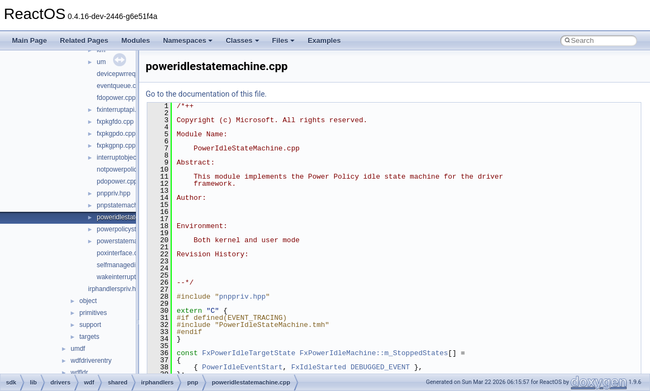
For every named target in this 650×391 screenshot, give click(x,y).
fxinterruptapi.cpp (122, 109)
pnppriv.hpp (113, 193)
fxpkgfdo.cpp (115, 121)
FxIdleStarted (318, 367)
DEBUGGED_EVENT (380, 367)
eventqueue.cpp (120, 86)
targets (89, 336)
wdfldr (79, 372)
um (101, 62)
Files (283, 40)
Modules (135, 40)
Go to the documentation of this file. (206, 94)
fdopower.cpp (116, 98)
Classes (242, 40)
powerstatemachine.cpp (131, 241)
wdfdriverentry (91, 360)
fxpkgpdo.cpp (116, 133)
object (88, 301)
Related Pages (84, 40)
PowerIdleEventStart (242, 367)
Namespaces (188, 40)
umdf (78, 348)
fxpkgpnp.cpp (116, 145)
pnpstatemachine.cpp (128, 205)
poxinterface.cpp (121, 253)
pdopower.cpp (117, 181)
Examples (324, 40)
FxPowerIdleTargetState (249, 353)
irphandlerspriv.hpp (115, 289)
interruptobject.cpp (124, 157)
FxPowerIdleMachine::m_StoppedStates (373, 353)
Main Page (29, 40)
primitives (93, 313)
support (90, 325)
